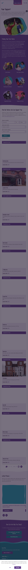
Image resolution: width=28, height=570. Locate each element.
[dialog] (14, 285)
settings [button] (13, 564)
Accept (17, 567)
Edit (10, 567)
